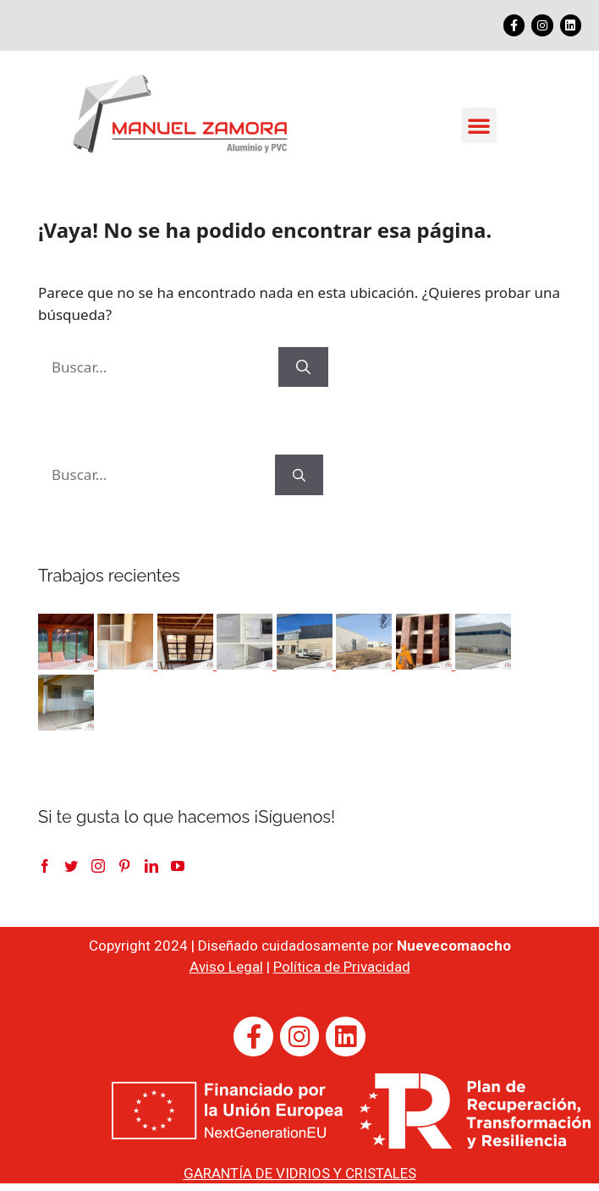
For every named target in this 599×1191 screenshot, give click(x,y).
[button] (479, 125)
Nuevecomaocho (454, 945)
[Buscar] (303, 367)
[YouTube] (177, 866)
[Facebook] (45, 866)
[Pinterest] (124, 866)
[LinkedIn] (151, 866)
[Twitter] (71, 866)
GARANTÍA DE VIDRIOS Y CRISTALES (300, 1173)
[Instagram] (98, 866)
